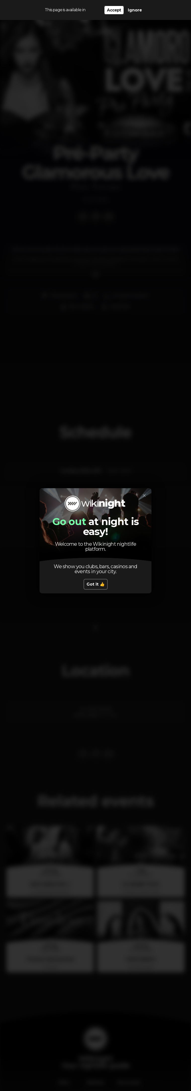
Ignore (135, 10)
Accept (114, 10)
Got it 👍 (96, 584)
